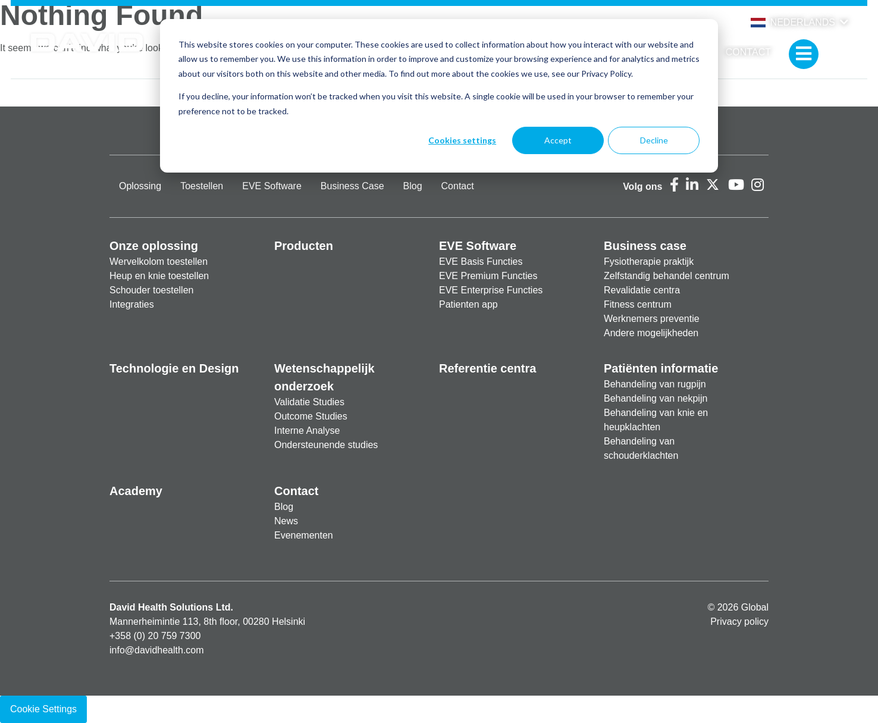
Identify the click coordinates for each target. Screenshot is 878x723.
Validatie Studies (309, 402)
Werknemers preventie (652, 319)
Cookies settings (462, 140)
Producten (303, 245)
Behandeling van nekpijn (655, 398)
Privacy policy (739, 621)
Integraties (131, 304)
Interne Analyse (307, 430)
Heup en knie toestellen (159, 276)
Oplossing (140, 186)
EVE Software (272, 186)
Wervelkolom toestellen (158, 261)
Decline (654, 140)
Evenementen (303, 535)
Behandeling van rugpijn (655, 384)
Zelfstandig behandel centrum (666, 276)
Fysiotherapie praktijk (649, 261)
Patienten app (468, 304)
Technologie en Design (174, 368)
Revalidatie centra (642, 290)
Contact (748, 52)
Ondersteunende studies (326, 445)
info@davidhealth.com (156, 650)
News (286, 521)
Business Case (352, 186)
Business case (645, 245)
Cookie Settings (43, 709)
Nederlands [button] (793, 22)
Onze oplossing (153, 245)
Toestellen (201, 186)
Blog (412, 186)
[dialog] (439, 96)
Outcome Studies (310, 416)
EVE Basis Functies (481, 261)
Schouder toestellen (151, 290)
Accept (558, 140)
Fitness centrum (638, 304)
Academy (135, 490)
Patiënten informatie (661, 368)
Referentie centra (487, 368)
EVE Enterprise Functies (491, 290)
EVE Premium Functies (488, 276)
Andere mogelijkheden (651, 333)
